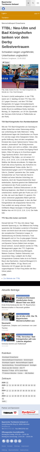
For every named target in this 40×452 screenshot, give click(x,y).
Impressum (25, 446)
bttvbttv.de (6, 426)
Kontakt (9, 446)
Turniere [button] (5, 18)
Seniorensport (28, 360)
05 (26, 385)
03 (32, 385)
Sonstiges (33, 365)
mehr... (4, 401)
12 (7, 385)
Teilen (6, 62)
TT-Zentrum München (9, 373)
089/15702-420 (9, 429)
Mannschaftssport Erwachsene (12, 360)
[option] (10, 414)
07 (21, 385)
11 (10, 385)
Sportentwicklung (8, 365)
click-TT (22, 368)
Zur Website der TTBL (11, 278)
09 (15, 385)
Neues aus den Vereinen (10, 368)
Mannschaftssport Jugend (24, 362)
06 (24, 385)
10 (13, 385)
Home (4, 446)
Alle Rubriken (29, 373)
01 (7, 383)
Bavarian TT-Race (8, 370)
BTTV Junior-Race (21, 370)
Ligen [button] (4, 13)
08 (18, 385)
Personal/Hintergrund (22, 365)
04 (29, 385)
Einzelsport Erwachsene (10, 357)
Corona (20, 373)
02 (34, 385)
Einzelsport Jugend (8, 362)
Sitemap (17, 446)
